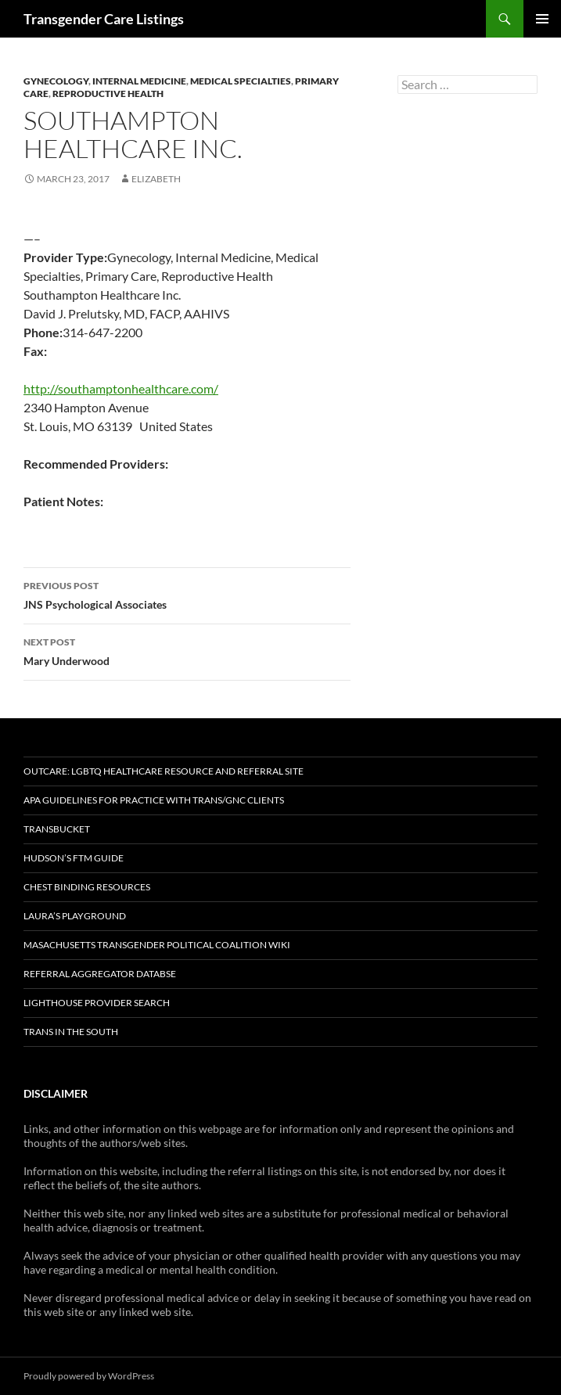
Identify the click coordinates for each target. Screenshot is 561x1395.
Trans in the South (70, 1031)
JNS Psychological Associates (187, 594)
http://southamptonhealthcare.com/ (120, 388)
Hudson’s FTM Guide (73, 858)
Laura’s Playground (74, 916)
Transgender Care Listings (103, 18)
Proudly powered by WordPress (88, 1376)
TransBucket (56, 829)
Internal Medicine (139, 81)
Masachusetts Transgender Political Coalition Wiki (156, 945)
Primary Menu (542, 19)
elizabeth (156, 179)
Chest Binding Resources (86, 887)
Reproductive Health (108, 93)
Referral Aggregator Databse (99, 974)
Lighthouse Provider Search (96, 1002)
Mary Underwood (187, 650)
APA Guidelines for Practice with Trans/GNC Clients (153, 800)
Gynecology (55, 81)
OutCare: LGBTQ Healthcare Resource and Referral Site (163, 771)
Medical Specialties (240, 81)
